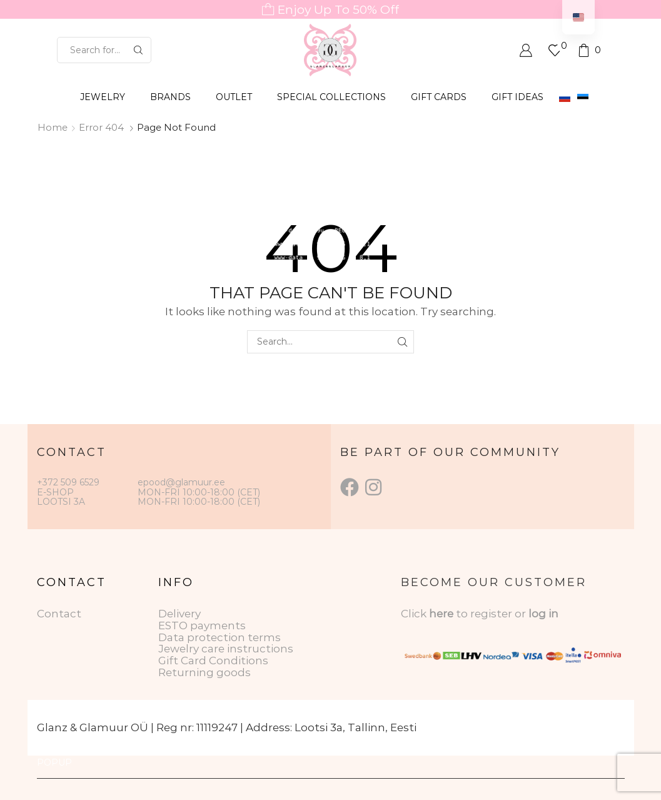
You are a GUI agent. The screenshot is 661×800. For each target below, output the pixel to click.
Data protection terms (219, 637)
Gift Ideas (517, 97)
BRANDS (170, 97)
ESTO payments (202, 625)
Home (53, 127)
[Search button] (138, 50)
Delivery (179, 613)
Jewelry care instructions (225, 648)
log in (543, 613)
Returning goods (204, 672)
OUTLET (234, 97)
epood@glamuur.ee (181, 482)
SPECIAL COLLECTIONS (331, 97)
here (441, 613)
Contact (59, 613)
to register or (492, 613)
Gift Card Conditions (213, 660)
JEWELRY (102, 97)
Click (415, 613)
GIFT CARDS (439, 97)
